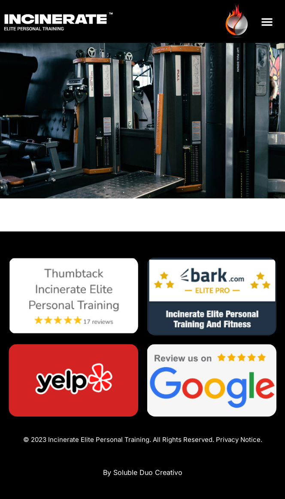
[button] (267, 21)
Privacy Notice (238, 439)
